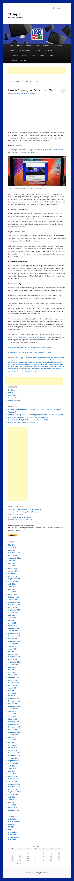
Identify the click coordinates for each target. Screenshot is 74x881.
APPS (24, 56)
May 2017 (11, 690)
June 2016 (12, 714)
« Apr (19, 863)
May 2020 (11, 620)
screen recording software (17, 371)
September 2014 (14, 761)
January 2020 (13, 631)
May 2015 (11, 742)
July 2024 (12, 550)
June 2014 (12, 768)
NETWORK (48, 51)
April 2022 (12, 566)
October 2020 (13, 607)
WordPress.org (14, 400)
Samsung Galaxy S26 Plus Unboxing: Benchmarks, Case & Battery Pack (35, 415)
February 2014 (13, 779)
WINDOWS (47, 46)
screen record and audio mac (46, 362)
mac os (14, 362)
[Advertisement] (37, 70)
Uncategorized (13, 837)
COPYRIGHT (13, 61)
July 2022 (12, 561)
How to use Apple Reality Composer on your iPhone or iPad (29, 347)
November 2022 (14, 553)
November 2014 (14, 755)
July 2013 (12, 797)
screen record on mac (56, 366)
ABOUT (42, 56)
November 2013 (14, 787)
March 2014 (12, 776)
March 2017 (12, 696)
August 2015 (13, 735)
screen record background (27, 364)
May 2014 (11, 771)
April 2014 (12, 774)
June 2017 (12, 688)
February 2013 (13, 810)
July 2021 (12, 584)
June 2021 (12, 586)
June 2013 (12, 800)
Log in (10, 393)
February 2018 (13, 677)
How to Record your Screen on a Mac (31, 90)
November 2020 (14, 605)
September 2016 (14, 706)
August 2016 (13, 709)
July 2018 (12, 667)
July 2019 (12, 646)
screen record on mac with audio (19, 369)
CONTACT (33, 56)
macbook (21, 362)
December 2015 (14, 724)
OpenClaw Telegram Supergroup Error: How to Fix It (28, 417)
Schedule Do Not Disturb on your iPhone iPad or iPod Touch (29, 353)
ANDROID (29, 46)
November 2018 (14, 657)
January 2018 (13, 680)
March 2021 (12, 594)
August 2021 (13, 581)
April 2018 (12, 672)
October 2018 (13, 659)
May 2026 (11, 545)
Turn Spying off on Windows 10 (29, 509)
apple (62, 360)
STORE (23, 61)
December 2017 (14, 683)
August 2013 (13, 794)
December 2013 (14, 784)
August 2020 (13, 612)
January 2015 (13, 750)
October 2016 (13, 703)
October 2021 (13, 576)
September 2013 (14, 792)
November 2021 (14, 573)
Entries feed (12, 395)
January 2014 (13, 781)
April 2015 (12, 745)
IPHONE (20, 46)
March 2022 (12, 568)
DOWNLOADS (14, 56)
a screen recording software (49, 360)
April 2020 (12, 623)
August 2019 (13, 644)
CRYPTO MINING (24, 51)
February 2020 (13, 628)
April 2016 (12, 716)
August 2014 (13, 763)
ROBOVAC (37, 51)
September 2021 (14, 579)
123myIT (14, 14)
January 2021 (13, 600)
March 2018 (12, 675)
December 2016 (14, 698)
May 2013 (11, 802)
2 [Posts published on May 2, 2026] (51, 851)
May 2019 (11, 651)
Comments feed (14, 398)
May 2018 (11, 670)
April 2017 (12, 693)
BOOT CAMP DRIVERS (22, 517)
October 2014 (13, 758)
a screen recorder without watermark (26, 360)
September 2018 (14, 662)
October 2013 (13, 789)
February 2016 (13, 722)
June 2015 (12, 740)
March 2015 (12, 748)
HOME (11, 46)
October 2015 (13, 729)
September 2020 (14, 610)
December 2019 (14, 633)
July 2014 (12, 766)
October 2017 (13, 685)
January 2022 (13, 571)
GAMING (12, 51)
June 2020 (12, 618)
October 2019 (13, 639)
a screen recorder (31, 358)
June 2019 (12, 649)
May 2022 (11, 563)
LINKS (51, 56)
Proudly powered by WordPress (37, 873)
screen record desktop (22, 366)
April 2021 (12, 592)
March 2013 (12, 807)
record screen (30, 362)
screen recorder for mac (52, 369)
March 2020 (12, 625)
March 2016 (12, 719)
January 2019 (13, 654)
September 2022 (14, 558)
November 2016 (14, 701)
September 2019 (14, 641)
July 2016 (12, 711)
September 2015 (14, 732)
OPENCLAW (58, 46)
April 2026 (12, 548)
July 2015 (12, 737)
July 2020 (12, 615)
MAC (38, 46)
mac (9, 362)
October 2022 (13, 555)
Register (11, 390)
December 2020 (14, 602)
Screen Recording (58, 150)
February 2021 (13, 597)
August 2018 (13, 664)
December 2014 (14, 753)
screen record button (44, 364)
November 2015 (14, 727)
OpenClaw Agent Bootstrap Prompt (21, 422)
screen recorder (37, 369)
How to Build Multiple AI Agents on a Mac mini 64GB (28, 420)
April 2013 (12, 805)
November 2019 (14, 636)
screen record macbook (39, 366)
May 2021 (11, 589)
